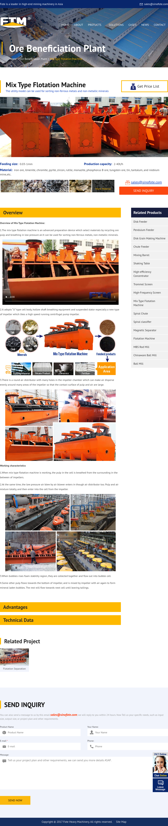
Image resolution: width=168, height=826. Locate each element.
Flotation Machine (144, 338)
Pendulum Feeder (144, 230)
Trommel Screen (143, 284)
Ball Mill (138, 363)
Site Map (121, 822)
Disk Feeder (140, 221)
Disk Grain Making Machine (150, 238)
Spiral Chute (141, 313)
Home (13, 59)
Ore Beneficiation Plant (33, 59)
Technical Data (61, 620)
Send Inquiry (143, 191)
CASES (132, 25)
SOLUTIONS (116, 25)
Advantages (61, 607)
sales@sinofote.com (153, 4)
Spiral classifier (142, 322)
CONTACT (160, 25)
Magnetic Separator (145, 330)
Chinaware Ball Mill (145, 355)
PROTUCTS (96, 25)
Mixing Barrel (141, 255)
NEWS (145, 25)
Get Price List (144, 86)
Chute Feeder (141, 246)
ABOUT (78, 25)
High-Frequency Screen (147, 292)
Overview (61, 212)
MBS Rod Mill (141, 347)
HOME (65, 25)
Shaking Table (142, 263)
